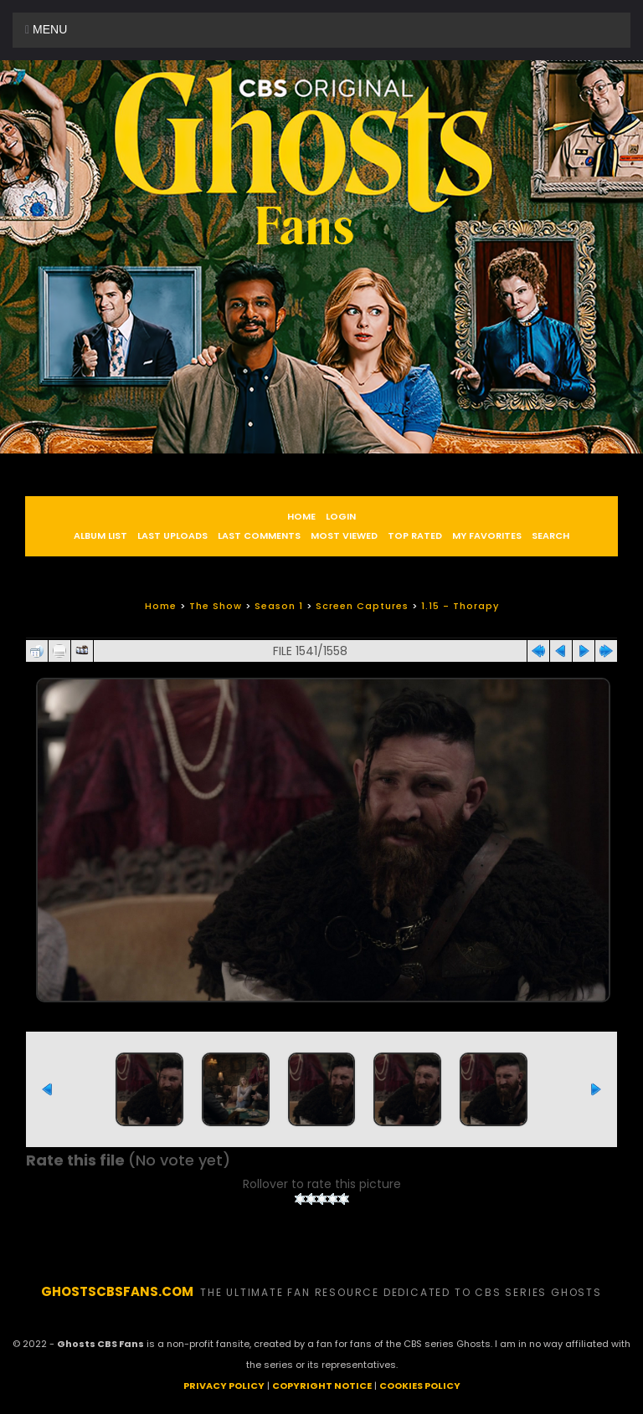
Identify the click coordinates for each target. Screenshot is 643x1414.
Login (341, 516)
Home (301, 516)
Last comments (259, 535)
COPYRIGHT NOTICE (322, 1385)
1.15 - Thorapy (460, 605)
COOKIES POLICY (419, 1385)
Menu (46, 29)
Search (550, 535)
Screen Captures (362, 605)
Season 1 (279, 605)
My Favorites (487, 535)
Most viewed (344, 535)
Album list (100, 535)
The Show (215, 605)
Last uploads (172, 535)
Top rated (415, 535)
